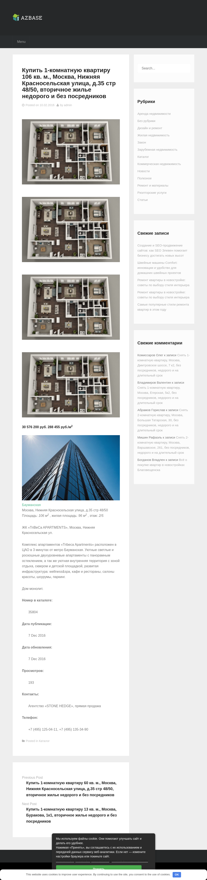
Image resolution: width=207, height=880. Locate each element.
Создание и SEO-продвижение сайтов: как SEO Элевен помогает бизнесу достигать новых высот (162, 250)
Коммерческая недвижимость (159, 164)
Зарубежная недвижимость (157, 149)
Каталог (44, 741)
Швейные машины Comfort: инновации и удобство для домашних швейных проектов (159, 268)
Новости (143, 171)
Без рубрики (146, 121)
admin (68, 105)
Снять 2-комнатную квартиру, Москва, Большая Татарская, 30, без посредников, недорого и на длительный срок (162, 420)
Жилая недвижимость (153, 135)
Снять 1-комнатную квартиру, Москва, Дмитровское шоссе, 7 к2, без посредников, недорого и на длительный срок (163, 365)
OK (177, 874)
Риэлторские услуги (151, 192)
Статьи (142, 200)
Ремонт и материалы (152, 185)
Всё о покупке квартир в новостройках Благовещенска (162, 465)
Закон (141, 142)
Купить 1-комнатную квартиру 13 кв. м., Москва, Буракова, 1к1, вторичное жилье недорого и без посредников (71, 815)
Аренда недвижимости (153, 113)
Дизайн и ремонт (149, 128)
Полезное (144, 178)
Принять (98, 869)
